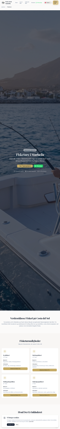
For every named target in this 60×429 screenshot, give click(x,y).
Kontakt (33, 2)
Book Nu (56, 2)
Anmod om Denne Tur (15, 368)
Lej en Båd (21, 2)
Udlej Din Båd (27, 2)
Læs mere (31, 421)
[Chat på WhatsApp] (39, 2)
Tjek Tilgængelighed (25, 166)
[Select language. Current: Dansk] (48, 2)
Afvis (17, 424)
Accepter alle (11, 424)
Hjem (16, 2)
